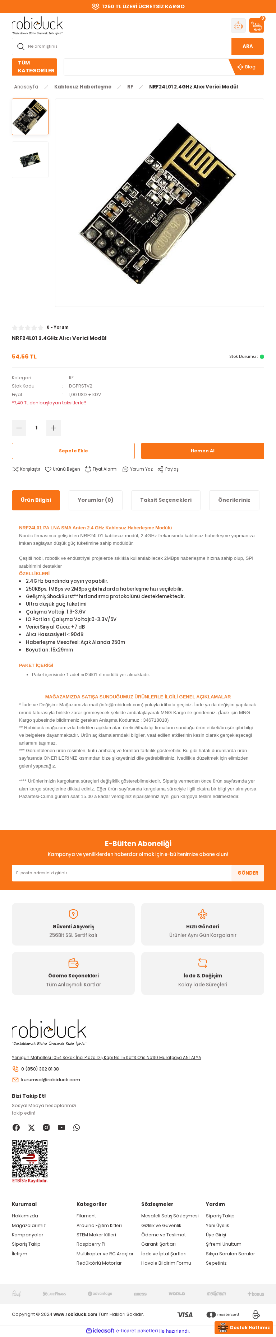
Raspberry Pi (91, 1245)
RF (71, 378)
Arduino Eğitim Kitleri (99, 1226)
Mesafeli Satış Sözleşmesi (170, 1217)
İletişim (19, 1255)
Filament (86, 1217)
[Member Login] (238, 25)
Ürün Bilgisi (36, 500)
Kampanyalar (27, 1236)
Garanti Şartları (158, 1245)
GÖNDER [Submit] (248, 873)
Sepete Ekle (73, 450)
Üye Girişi (216, 1236)
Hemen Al (202, 450)
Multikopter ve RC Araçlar (105, 1255)
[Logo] (37, 25)
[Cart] (256, 25)
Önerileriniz (234, 500)
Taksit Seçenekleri (166, 500)
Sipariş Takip (26, 1245)
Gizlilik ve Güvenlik (161, 1226)
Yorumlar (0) (96, 500)
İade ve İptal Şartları (164, 1255)
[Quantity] (36, 428)
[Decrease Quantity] (19, 428)
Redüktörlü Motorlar (99, 1264)
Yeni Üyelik (217, 1226)
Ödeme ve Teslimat (163, 1236)
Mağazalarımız (29, 1226)
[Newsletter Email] (138, 873)
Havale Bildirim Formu (166, 1264)
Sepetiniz (216, 1264)
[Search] (138, 46)
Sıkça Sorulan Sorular (230, 1255)
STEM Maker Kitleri (96, 1236)
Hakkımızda (25, 1217)
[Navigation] (34, 67)
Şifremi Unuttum (224, 1245)
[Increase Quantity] (53, 428)
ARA (248, 46)
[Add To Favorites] (64, 469)
